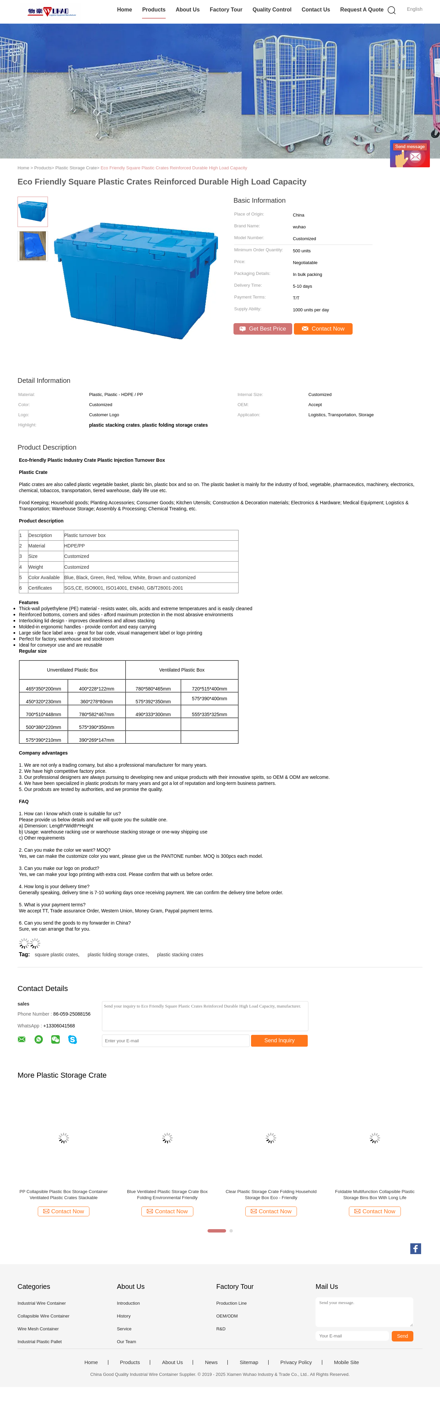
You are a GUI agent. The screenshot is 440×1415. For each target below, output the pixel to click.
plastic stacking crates (180, 954)
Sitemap (249, 1362)
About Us (188, 9)
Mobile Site (346, 1362)
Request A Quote (362, 9)
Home (124, 9)
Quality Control (272, 9)
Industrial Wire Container (42, 1303)
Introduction (128, 1303)
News (211, 1362)
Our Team (126, 1341)
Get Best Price (263, 329)
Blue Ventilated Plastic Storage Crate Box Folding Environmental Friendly (167, 1194)
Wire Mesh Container (38, 1328)
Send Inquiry (280, 1040)
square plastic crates (56, 954)
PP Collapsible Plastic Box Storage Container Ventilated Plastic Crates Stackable (64, 1194)
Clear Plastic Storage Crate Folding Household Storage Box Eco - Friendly (271, 1194)
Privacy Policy (296, 1362)
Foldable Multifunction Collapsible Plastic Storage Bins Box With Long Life (375, 1194)
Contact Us (316, 9)
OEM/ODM (227, 1316)
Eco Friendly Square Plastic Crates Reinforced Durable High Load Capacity (174, 167)
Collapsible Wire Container (44, 1316)
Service (124, 1328)
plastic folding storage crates (117, 954)
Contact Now (323, 329)
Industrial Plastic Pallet (40, 1341)
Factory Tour (226, 9)
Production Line (231, 1303)
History (123, 1316)
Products (153, 9)
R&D (220, 1328)
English (414, 9)
